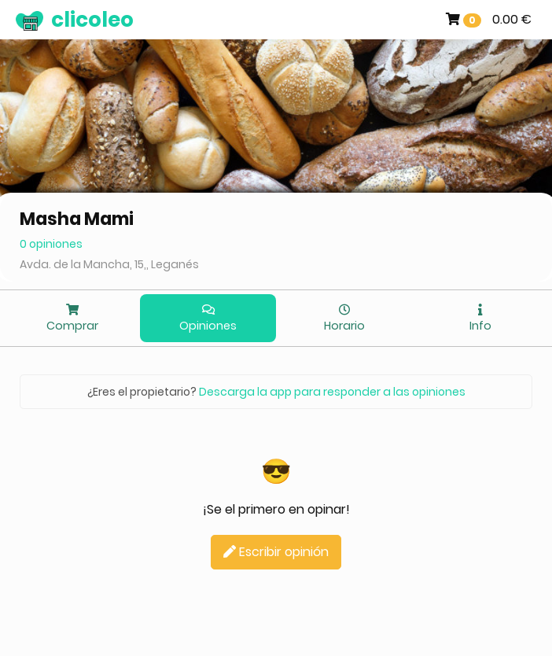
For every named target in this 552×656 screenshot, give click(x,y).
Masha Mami (77, 219)
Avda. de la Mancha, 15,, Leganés (109, 264)
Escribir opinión (276, 552)
